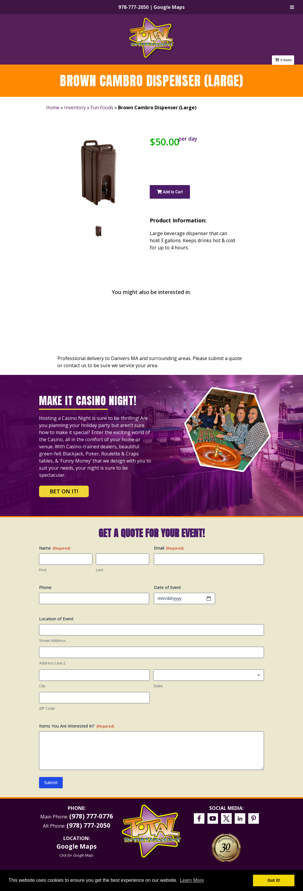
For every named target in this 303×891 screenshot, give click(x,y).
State (158, 685)
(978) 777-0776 (91, 816)
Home (52, 107)
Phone (45, 587)
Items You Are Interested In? (76, 726)
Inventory (75, 107)
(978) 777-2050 (88, 825)
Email (169, 548)
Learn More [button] (192, 880)
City (42, 685)
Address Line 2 (52, 663)
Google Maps (169, 7)
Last (99, 569)
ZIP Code (47, 708)
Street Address (52, 640)
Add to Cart (170, 192)
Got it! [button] (273, 880)
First (42, 569)
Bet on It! (64, 491)
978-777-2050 (133, 7)
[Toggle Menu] (292, 7)
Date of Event (167, 587)
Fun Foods (102, 107)
